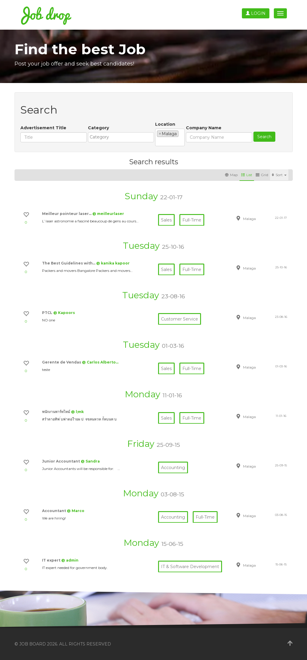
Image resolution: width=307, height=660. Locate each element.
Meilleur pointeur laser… (67, 213)
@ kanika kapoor (113, 263)
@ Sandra (90, 461)
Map (231, 175)
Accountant (54, 510)
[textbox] (122, 137)
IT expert (51, 560)
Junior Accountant (61, 461)
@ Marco (75, 510)
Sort (279, 175)
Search (264, 136)
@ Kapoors (64, 312)
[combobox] (121, 137)
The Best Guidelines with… (69, 263)
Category (98, 127)
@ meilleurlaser (108, 213)
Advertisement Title (43, 127)
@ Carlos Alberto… (100, 362)
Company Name (203, 127)
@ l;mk (77, 411)
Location (165, 124)
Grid (262, 175)
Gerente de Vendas (62, 362)
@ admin (69, 560)
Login (256, 13)
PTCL (47, 312)
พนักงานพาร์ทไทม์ (56, 411)
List (246, 175)
